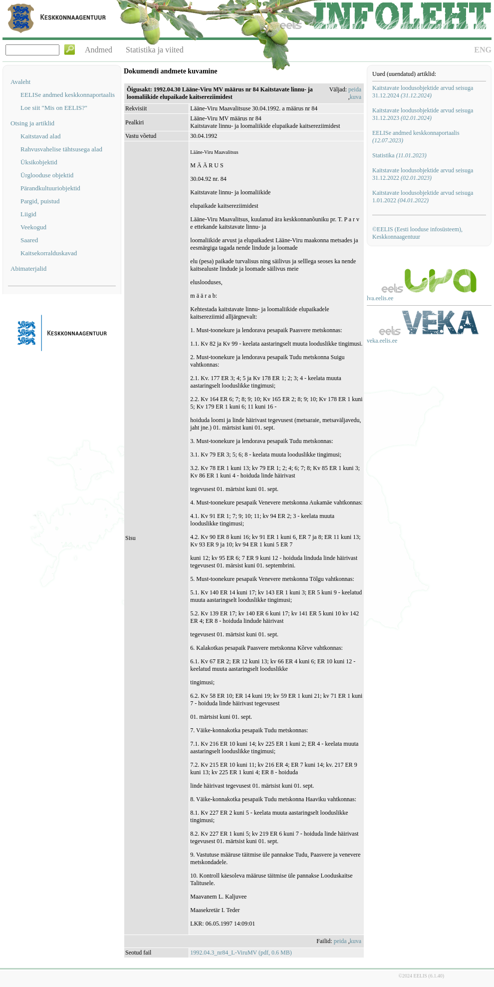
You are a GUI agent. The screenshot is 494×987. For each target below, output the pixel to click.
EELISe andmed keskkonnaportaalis (67, 94)
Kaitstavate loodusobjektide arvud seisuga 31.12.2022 (422, 174)
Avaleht (20, 81)
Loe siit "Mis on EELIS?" (53, 107)
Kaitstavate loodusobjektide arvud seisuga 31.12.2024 (422, 91)
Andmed (98, 49)
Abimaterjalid (28, 268)
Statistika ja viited (155, 49)
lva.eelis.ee (380, 298)
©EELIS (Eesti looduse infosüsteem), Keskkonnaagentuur (417, 233)
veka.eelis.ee (382, 340)
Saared (29, 240)
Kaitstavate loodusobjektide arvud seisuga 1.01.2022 (422, 196)
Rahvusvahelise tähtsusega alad (61, 149)
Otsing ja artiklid (32, 123)
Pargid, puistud (40, 201)
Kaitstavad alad (40, 136)
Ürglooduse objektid (46, 175)
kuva (355, 96)
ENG (483, 49)
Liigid (28, 214)
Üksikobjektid (38, 162)
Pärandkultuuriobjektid (50, 188)
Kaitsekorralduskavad (48, 253)
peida (354, 89)
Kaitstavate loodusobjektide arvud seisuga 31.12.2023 (422, 114)
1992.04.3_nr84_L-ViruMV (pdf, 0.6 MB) (240, 952)
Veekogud (33, 227)
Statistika (399, 155)
